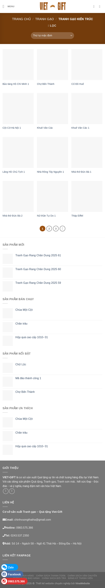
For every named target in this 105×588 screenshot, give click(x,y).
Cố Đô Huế (77, 84)
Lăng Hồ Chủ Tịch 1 (14, 171)
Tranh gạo (44, 19)
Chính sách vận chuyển (82, 576)
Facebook (11, 574)
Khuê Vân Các (45, 127)
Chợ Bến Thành (45, 84)
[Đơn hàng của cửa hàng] (52, 35)
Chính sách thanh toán (50, 576)
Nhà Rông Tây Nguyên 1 (50, 171)
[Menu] (9, 6)
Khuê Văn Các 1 (80, 127)
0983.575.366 (13, 581)
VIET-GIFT (9, 477)
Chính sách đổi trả (54, 578)
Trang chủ (21, 19)
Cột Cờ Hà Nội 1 (12, 127)
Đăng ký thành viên (80, 578)
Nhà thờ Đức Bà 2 (13, 215)
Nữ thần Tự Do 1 (46, 215)
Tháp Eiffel (77, 215)
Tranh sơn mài (66, 481)
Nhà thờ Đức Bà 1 (81, 171)
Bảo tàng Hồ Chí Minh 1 (16, 84)
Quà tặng (36, 481)
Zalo (7, 567)
